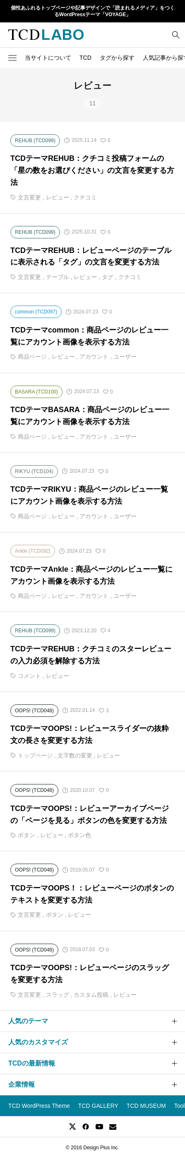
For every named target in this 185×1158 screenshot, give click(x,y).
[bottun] (175, 34)
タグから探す (117, 57)
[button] (12, 57)
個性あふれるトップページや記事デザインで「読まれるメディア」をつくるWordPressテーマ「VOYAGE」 (93, 11)
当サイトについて (48, 57)
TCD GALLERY (98, 1105)
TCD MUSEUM (146, 1105)
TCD (85, 57)
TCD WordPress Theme (39, 1105)
